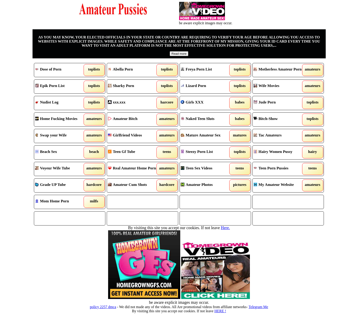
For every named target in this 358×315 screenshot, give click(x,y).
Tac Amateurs (279, 136)
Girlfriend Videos (133, 136)
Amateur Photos (206, 185)
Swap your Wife (60, 136)
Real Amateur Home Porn (133, 169)
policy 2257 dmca (103, 307)
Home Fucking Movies (60, 119)
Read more (179, 53)
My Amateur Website (279, 185)
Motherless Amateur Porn (279, 70)
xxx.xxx (133, 103)
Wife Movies (279, 86)
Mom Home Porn (60, 202)
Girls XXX (206, 103)
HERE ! (220, 311)
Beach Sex (60, 152)
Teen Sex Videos (206, 169)
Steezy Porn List (206, 152)
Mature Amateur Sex (206, 136)
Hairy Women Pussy (279, 152)
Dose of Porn (60, 70)
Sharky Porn (133, 86)
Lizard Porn (206, 86)
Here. (225, 227)
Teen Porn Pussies (279, 169)
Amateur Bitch (133, 119)
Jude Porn (279, 103)
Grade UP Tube (60, 185)
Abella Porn (133, 70)
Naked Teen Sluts (206, 119)
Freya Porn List (206, 70)
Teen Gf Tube (133, 152)
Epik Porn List (60, 86)
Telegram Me (258, 307)
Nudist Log (60, 103)
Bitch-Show (279, 119)
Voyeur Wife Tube (60, 169)
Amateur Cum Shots (133, 185)
